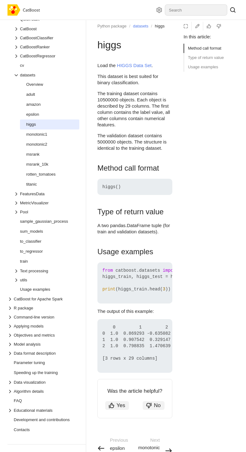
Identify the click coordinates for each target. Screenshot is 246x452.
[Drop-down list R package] (43, 308)
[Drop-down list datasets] (46, 75)
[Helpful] (208, 26)
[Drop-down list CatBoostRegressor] (46, 56)
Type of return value (206, 57)
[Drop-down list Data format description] (43, 353)
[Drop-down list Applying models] (43, 326)
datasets (140, 26)
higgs (160, 26)
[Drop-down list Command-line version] (43, 317)
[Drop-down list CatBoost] (46, 28)
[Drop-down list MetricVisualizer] (46, 202)
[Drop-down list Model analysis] (43, 344)
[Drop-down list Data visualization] (43, 382)
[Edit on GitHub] (197, 26)
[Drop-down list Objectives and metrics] (43, 335)
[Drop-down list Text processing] (46, 270)
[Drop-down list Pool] (46, 211)
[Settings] (159, 10)
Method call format (204, 48)
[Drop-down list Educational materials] (43, 410)
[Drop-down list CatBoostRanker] (46, 46)
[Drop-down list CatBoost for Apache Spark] (43, 299)
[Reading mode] (185, 26)
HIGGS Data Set (134, 65)
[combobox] (196, 10)
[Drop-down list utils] (46, 279)
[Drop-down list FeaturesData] (46, 193)
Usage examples (203, 67)
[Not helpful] (218, 26)
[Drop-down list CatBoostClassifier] (46, 37)
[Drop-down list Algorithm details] (43, 391)
